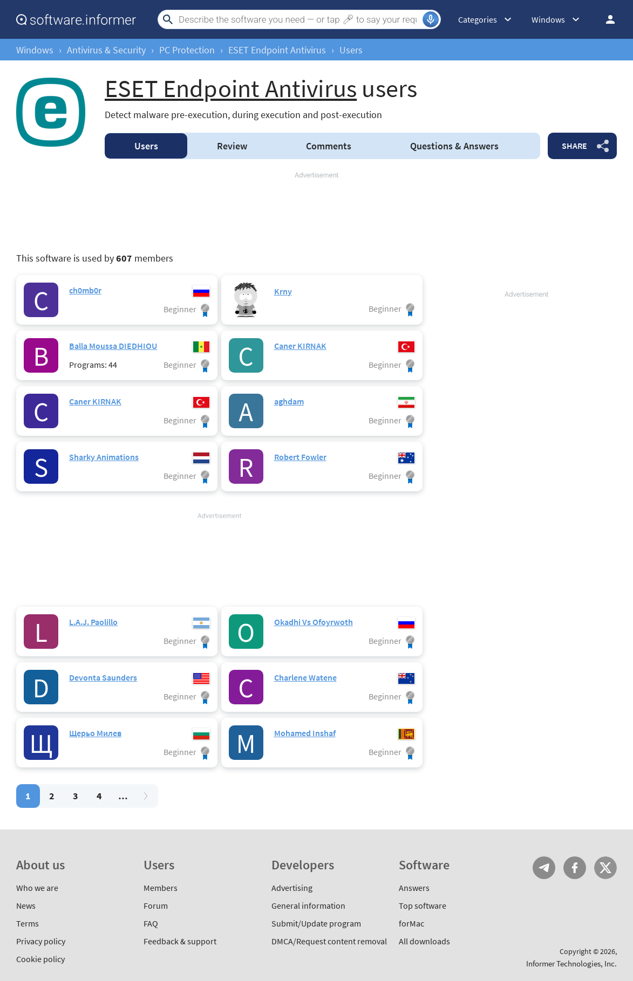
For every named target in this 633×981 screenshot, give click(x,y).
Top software (422, 905)
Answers (454, 146)
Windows (34, 50)
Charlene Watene (305, 677)
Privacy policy (40, 941)
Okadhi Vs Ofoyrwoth (313, 621)
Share (574, 145)
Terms (27, 923)
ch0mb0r (85, 290)
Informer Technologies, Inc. (571, 963)
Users (146, 146)
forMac (411, 923)
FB (574, 867)
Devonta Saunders (103, 677)
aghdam (289, 401)
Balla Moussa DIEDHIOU (113, 345)
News (26, 905)
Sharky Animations (104, 456)
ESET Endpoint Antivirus (277, 50)
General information (308, 905)
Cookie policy (40, 958)
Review (232, 146)
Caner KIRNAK (300, 345)
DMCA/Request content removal (329, 941)
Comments (328, 146)
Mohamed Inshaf (305, 733)
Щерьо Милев (95, 733)
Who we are (37, 887)
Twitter (605, 867)
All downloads (424, 941)
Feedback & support (180, 941)
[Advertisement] (316, 212)
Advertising (291, 887)
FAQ (151, 923)
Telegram (544, 867)
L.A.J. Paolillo (93, 621)
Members (161, 887)
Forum (156, 905)
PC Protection (187, 50)
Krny (283, 291)
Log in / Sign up (605, 19)
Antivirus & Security (106, 50)
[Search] (299, 19)
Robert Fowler (300, 456)
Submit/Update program (316, 923)
